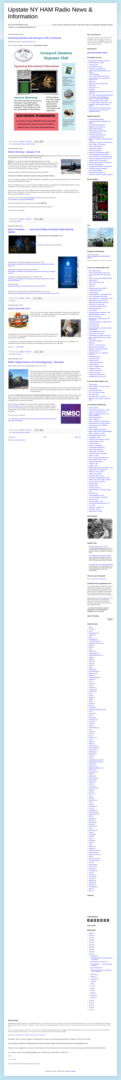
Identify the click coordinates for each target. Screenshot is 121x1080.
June (92, 986)
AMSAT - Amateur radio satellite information (100, 278)
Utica (90, 872)
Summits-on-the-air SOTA (95, 370)
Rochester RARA (93, 483)
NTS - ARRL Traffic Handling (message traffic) (101, 95)
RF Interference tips (94, 358)
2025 (90, 935)
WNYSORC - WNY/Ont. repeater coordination (101, 174)
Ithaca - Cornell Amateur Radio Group (99, 457)
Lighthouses (92, 766)
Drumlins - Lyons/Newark (95, 445)
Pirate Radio (92, 806)
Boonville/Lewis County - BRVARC (98, 425)
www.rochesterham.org (14, 406)
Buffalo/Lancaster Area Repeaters (98, 131)
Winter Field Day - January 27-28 (24, 152)
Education (18, 144)
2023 (90, 940)
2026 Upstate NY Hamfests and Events (99, 60)
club (90, 681)
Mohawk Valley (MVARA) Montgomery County (101, 467)
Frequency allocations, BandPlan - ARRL (99, 312)
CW (90, 693)
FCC (90, 715)
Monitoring (91, 780)
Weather (91, 884)
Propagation (92, 810)
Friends (91, 723)
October (93, 976)
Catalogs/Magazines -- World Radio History (100, 294)
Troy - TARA (92, 505)
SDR (90, 838)
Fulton (90, 725)
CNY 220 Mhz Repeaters (95, 133)
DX (89, 701)
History (90, 741)
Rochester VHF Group (95, 487)
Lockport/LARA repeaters (95, 148)
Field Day (18, 221)
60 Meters (91, 635)
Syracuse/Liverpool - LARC (96, 501)
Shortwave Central (94, 364)
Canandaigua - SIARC (95, 437)
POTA (90, 808)
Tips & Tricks (92, 866)
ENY (90, 711)
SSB (90, 856)
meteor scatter (92, 778)
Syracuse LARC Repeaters (96, 164)
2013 (90, 1007)
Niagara (91, 790)
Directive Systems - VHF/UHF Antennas (99, 386)
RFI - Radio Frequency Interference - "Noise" (100, 102)
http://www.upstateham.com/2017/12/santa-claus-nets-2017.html (26, 286)
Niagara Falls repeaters (95, 150)
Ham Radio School (94, 324)
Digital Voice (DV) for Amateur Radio (98, 83)
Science (91, 836)
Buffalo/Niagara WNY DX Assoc (97, 435)
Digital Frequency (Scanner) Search (98, 300)
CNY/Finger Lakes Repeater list (97, 68)
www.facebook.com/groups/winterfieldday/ (21, 199)
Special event (92, 852)
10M (90, 627)
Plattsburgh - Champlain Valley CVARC (99, 477)
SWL (13, 300)
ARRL (90, 661)
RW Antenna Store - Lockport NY (97, 396)
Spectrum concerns (94, 854)
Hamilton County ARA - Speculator (98, 453)
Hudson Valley (92, 746)
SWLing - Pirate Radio (95, 372)
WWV (90, 890)
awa (90, 667)
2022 (90, 942)
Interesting (91, 752)
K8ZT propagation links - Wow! (97, 331)
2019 (90, 949)
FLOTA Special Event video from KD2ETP (100, 555)
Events (14, 221)
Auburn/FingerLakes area (95, 417)
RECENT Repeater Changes (96, 62)
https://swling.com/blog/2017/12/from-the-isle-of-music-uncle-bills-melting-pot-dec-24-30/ (33, 293)
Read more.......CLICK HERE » (16, 347)
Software (91, 848)
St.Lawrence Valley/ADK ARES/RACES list (100, 158)
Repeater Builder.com (94, 356)
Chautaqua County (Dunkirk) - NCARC (99, 439)
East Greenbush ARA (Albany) (97, 447)
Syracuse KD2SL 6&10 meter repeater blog (100, 162)
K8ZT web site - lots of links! (96, 333)
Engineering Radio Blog (95, 308)
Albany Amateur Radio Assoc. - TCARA (99, 410)
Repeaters (91, 822)
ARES (90, 659)
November (93, 974)
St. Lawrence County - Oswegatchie (98, 497)
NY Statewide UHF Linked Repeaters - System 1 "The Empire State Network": (99, 97)
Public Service (92, 812)
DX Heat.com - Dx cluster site (96, 304)
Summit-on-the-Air (93, 858)
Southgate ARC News (94, 368)
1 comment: (28, 298)
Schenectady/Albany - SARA (96, 495)
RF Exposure (92, 826)
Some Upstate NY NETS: (95, 66)
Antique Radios (93, 653)
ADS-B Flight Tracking (94, 270)
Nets (19, 354)
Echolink (91, 703)
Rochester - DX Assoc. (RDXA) (97, 481)
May (92, 988)
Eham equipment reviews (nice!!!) (97, 306)
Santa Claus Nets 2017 (19, 308)
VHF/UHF (91, 878)
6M (89, 637)
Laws (90, 758)
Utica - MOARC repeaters (95, 170)
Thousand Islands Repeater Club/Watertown (100, 166)
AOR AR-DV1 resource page (96, 282)
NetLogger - (92, 89)
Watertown (91, 882)
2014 (90, 1005)
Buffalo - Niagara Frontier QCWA (97, 429)
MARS (90, 774)
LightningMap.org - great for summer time (100, 335)
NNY (90, 792)
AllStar (90, 647)
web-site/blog (92, 886)
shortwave (91, 840)
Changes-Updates (93, 677)
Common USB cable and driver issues (99, 76)
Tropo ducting (92, 870)
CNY (90, 685)
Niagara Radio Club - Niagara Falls (98, 469)
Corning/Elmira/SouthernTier (96, 137)
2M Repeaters (92, 633)
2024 (90, 938)
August (93, 981)
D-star (90, 695)
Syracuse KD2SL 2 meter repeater (98, 160)
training (28, 144)
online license (92, 800)
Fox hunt (91, 721)
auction (91, 665)
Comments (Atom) (20, 440)
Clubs (13, 144)
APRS (90, 657)
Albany (90, 645)
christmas (91, 679)
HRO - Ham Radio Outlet (95, 390)
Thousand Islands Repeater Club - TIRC (99, 503)
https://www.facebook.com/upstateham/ (96, 579)
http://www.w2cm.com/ (29, 41)
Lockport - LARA (93, 465)
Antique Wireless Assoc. (95, 655)
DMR (90, 699)
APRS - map (92, 284)
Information (92, 750)
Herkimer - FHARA (94, 455)
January (93, 997)
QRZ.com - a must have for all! (97, 345)
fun (89, 729)
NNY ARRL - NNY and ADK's (96, 471)
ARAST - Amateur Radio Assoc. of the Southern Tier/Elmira (99, 414)
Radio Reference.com (94, 351)
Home (45, 437)
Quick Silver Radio (94, 394)
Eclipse (91, 705)
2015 (90, 1002)
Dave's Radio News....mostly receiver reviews (101, 298)
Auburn (91, 663)
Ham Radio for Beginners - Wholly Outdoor (100, 322)
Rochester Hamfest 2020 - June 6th (98, 546)
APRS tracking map (94, 74)
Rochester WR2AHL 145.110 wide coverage (100, 156)
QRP (90, 816)
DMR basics (92, 81)
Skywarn (91, 846)
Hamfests (91, 737)
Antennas (91, 651)
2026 (90, 933)
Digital (90, 697)
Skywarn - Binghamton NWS (96, 366)
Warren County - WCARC (95, 511)
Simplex (91, 842)
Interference (92, 754)
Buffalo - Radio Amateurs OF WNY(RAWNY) (100, 431)
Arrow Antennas (93, 384)
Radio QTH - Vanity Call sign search (98, 349)
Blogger (74, 1071)
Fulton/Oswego (93, 727)
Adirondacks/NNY (93, 408)
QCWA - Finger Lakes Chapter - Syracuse (100, 479)
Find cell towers (93, 310)
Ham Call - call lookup (94, 316)
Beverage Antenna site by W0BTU (98, 288)
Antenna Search (93, 280)
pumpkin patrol (93, 814)
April (92, 990)
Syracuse (23, 144)
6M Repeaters (92, 639)
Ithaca (90, 756)
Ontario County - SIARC (95, 473)
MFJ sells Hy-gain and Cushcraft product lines (101, 564)
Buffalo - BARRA (93, 427)
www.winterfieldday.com (31, 197)
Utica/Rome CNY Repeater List (97, 172)
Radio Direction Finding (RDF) (97, 347)
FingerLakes (92, 719)
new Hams (91, 786)
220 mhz (91, 629)
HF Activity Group (93, 64)
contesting (91, 689)
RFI (90, 828)
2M (89, 631)
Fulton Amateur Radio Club (96, 449)
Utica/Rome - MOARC (94, 509)
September (94, 979)
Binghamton (92, 673)
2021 (90, 944)
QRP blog (91, 343)
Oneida (91, 798)
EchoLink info (92, 85)
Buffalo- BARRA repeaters (96, 129)
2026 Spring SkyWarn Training (97, 52)
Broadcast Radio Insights (95, 290)
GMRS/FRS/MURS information (97, 314)
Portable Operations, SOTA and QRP (98, 100)
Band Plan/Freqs (93, 671)
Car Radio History (93, 292)
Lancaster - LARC (93, 463)
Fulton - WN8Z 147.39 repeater (97, 144)
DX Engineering (93, 388)
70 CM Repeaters (93, 641)
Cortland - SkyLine (94, 443)
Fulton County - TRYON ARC (96, 451)
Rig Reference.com (94, 360)
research (91, 824)
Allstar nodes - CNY (94, 87)
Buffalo (90, 675)
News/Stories (92, 788)
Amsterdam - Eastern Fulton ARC (97, 412)
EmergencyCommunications (96, 709)
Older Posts (78, 437)
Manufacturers (92, 772)
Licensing (91, 764)
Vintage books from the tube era (97, 376)
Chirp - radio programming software (98, 296)
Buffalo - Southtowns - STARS (97, 433)
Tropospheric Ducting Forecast (97, 374)
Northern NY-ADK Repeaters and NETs (99, 152)
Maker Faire (92, 770)
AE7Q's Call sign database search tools (99, 273)
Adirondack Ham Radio (95, 643)
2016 (90, 1000)
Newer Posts (11, 437)
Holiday (91, 743)
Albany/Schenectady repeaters (97, 125)
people (90, 804)
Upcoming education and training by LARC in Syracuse (34, 38)
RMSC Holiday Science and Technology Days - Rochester (36, 362)
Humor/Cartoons (93, 748)
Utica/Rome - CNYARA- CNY (96, 507)
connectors (92, 687)
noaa (90, 796)
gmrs (90, 735)
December (93, 956)
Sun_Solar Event (93, 860)
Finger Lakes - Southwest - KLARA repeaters (100, 142)
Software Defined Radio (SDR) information (100, 108)
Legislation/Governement (95, 760)
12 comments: (28, 219)
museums (91, 782)
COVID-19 (91, 691)
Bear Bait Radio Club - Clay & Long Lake (99, 423)
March (92, 993)
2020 (90, 947)
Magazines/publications (95, 768)
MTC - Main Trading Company (97, 392)
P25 (90, 802)
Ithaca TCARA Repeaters (95, 146)
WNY (90, 888)
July (92, 983)
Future (90, 733)
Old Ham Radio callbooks (95, 341)
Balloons (91, 669)
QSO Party (92, 818)
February (93, 995)
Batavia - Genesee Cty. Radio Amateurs (99, 421)
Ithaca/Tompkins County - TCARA (98, 459)
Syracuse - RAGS (93, 499)
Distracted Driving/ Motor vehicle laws (99, 302)
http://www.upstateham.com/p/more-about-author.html (32, 1035)
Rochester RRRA (93, 486)
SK (89, 844)
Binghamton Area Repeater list (97, 127)
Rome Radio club (93, 493)
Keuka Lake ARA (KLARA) (96, 461)
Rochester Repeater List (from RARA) (99, 154)
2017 (90, 954)
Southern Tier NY (93, 850)
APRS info (91, 286)
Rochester (27, 432)
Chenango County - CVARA (96, 441)
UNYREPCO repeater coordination (98, 168)
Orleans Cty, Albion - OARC (96, 475)
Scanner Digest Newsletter (96, 362)
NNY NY (91, 794)
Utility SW (91, 874)
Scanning (91, 834)
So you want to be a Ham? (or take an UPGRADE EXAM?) (99, 110)
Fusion (90, 731)
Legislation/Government (95, 762)
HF (17, 354)
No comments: (28, 141)
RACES (91, 820)
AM (90, 649)
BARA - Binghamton (94, 419)
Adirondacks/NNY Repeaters (96, 119)
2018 (90, 951)
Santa (90, 832)
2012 (90, 1009)
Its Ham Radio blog (94, 326)
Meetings (91, 776)
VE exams (32, 144)
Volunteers (91, 880)
